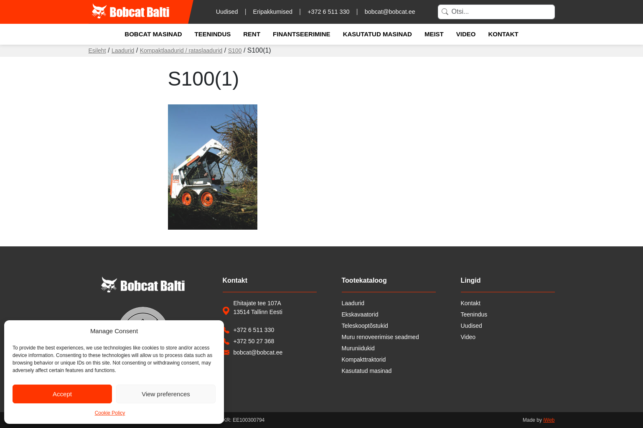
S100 (235, 50)
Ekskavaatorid (360, 314)
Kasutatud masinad (377, 34)
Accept (62, 394)
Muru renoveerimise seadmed (380, 337)
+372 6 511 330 (328, 11)
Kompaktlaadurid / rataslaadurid (181, 50)
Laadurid (123, 50)
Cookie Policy (110, 413)
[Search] (496, 12)
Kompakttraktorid (364, 359)
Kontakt (503, 34)
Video (466, 34)
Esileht (97, 50)
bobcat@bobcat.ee (390, 11)
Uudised (227, 11)
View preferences (166, 394)
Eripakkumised (272, 11)
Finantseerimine (301, 34)
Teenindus (213, 34)
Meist (434, 34)
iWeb (548, 420)
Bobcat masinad (153, 34)
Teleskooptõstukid (365, 325)
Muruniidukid (358, 348)
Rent (251, 34)
